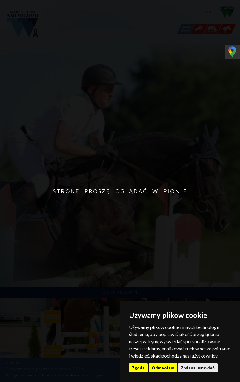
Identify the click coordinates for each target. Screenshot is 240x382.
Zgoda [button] (138, 367)
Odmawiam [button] (163, 367)
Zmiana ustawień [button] (198, 367)
